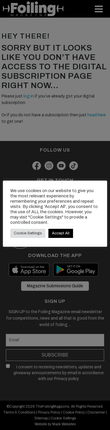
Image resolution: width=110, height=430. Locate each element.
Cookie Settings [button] (28, 233)
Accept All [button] (61, 233)
